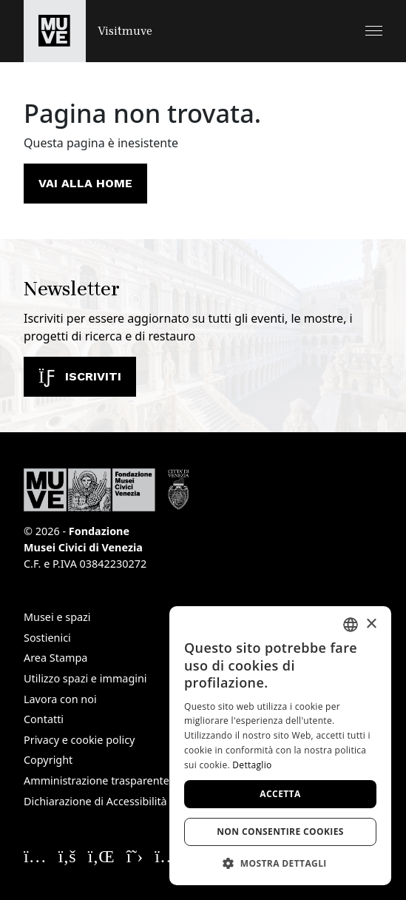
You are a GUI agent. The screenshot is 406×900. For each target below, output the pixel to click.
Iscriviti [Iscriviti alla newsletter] (79, 376)
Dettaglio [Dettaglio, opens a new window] (251, 765)
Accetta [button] (280, 794)
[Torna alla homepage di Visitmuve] (88, 31)
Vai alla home (85, 183)
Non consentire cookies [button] (280, 831)
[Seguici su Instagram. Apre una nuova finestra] (35, 855)
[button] (373, 31)
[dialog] (280, 745)
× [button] (370, 624)
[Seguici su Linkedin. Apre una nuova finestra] (101, 855)
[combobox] (350, 624)
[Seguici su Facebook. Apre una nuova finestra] (67, 855)
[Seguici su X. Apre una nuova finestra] (134, 855)
